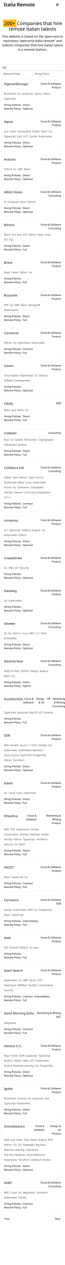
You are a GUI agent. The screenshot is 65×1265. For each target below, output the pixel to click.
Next (57, 1219)
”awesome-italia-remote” (37, 41)
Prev (7, 1219)
